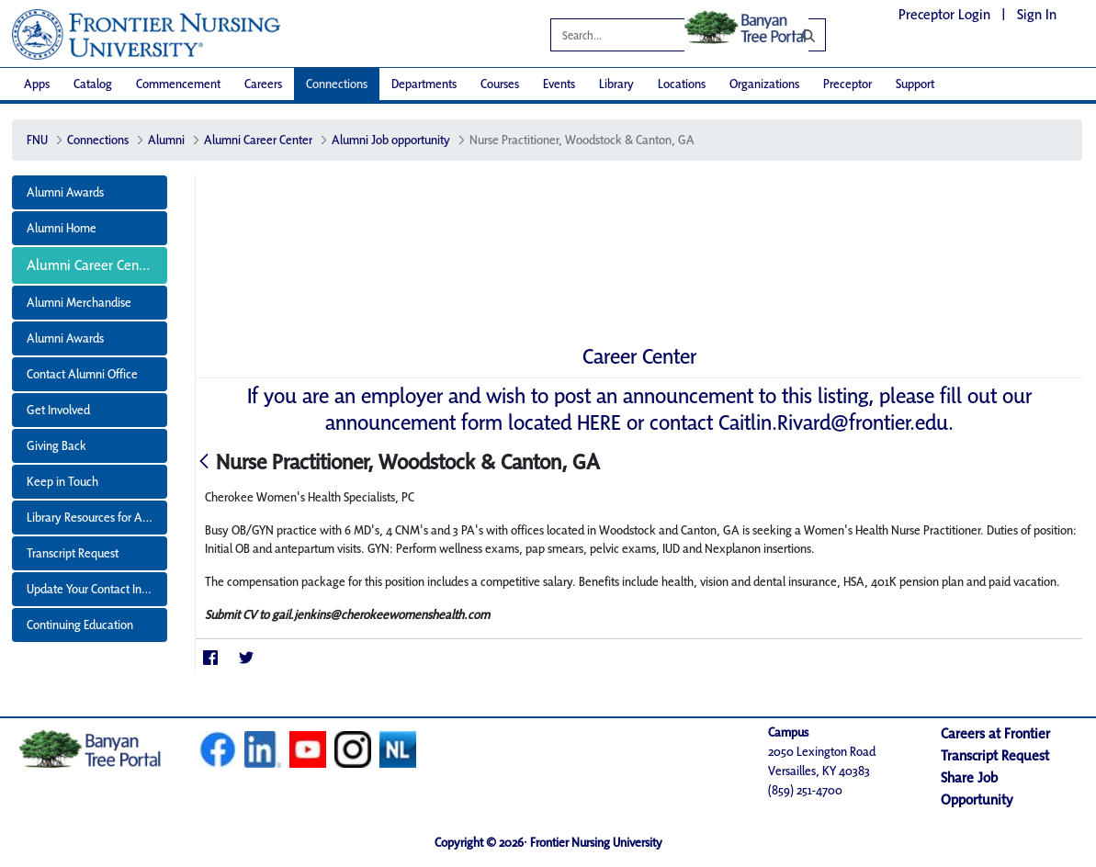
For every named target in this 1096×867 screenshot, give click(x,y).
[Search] (794, 35)
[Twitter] (246, 658)
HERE (599, 422)
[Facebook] (210, 658)
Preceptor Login (944, 14)
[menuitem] (37, 84)
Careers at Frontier (995, 733)
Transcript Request (995, 755)
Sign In (1036, 14)
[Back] (204, 462)
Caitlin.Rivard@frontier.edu (833, 422)
